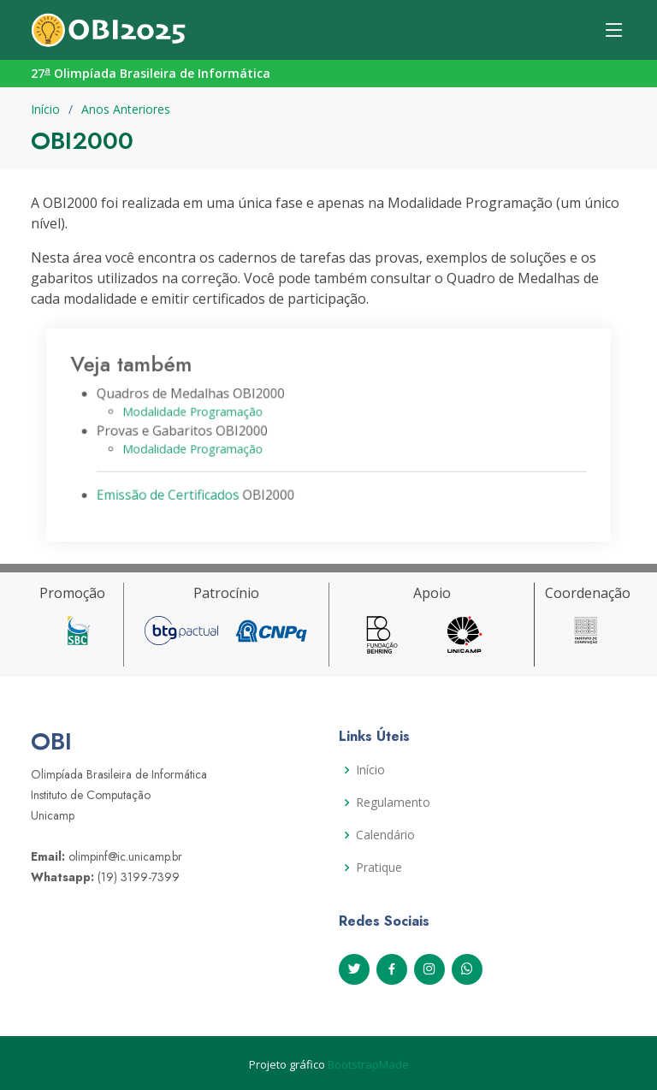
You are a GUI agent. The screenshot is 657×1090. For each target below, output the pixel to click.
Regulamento (393, 803)
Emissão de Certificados (175, 492)
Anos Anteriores (125, 109)
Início (45, 109)
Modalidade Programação (199, 413)
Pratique (379, 868)
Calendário (385, 835)
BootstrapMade (368, 1064)
